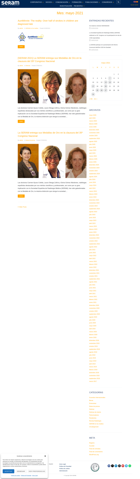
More (21, 46)
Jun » (95, 99)
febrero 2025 (93, 159)
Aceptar (8, 471)
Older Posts (22, 207)
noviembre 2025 (94, 132)
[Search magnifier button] (118, 2)
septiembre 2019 (94, 349)
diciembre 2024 (94, 165)
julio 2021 (92, 285)
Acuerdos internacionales (97, 397)
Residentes (92, 418)
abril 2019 (92, 364)
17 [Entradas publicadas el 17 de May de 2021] (93, 86)
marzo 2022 (93, 261)
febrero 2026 (93, 124)
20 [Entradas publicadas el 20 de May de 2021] (106, 86)
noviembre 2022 (94, 238)
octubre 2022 (93, 241)
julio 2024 (92, 179)
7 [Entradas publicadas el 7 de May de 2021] (109, 78)
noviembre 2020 (94, 308)
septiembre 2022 (94, 244)
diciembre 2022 (94, 235)
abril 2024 (92, 188)
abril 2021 (92, 293)
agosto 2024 (93, 176)
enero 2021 (92, 302)
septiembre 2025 (94, 138)
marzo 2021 (93, 296)
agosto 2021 (93, 282)
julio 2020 (92, 320)
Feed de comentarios (96, 451)
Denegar (21, 471)
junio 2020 (92, 323)
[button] (45, 456)
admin (21, 28)
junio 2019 (92, 358)
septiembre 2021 (94, 279)
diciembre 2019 (94, 340)
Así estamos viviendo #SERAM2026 (99, 25)
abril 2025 (92, 153)
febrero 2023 (93, 229)
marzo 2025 (93, 156)
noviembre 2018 (94, 375)
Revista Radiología (95, 421)
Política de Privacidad (26, 475)
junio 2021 (92, 288)
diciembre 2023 (94, 200)
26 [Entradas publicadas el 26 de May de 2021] (101, 90)
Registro (92, 443)
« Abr (91, 99)
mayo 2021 (92, 290)
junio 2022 (92, 252)
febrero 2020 (93, 334)
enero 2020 (92, 337)
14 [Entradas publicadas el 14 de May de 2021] (110, 82)
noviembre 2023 (94, 203)
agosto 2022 (93, 247)
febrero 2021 (93, 299)
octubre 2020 (93, 311)
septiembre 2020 (94, 314)
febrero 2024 (93, 194)
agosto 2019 (93, 352)
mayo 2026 (92, 115)
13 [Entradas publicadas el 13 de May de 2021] (106, 82)
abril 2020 (92, 328)
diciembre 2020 (94, 305)
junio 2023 (92, 217)
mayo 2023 (92, 220)
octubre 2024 (93, 170)
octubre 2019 (93, 346)
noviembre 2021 (94, 273)
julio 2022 (92, 249)
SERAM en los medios (32, 28)
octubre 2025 (93, 135)
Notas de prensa (30, 140)
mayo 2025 (92, 150)
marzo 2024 (93, 191)
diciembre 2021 (94, 270)
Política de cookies (15, 475)
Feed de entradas (94, 448)
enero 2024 (92, 197)
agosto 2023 (93, 211)
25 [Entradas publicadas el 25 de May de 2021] (97, 90)
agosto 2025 (93, 141)
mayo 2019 (92, 361)
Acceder (91, 446)
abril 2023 (92, 223)
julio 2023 (92, 214)
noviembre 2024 (94, 168)
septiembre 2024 (94, 173)
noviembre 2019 (94, 343)
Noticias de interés (95, 412)
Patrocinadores (94, 415)
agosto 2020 (93, 317)
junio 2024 (92, 182)
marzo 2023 (93, 226)
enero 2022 (92, 267)
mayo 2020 (92, 326)
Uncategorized (93, 427)
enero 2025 (92, 162)
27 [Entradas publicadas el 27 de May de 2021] (106, 90)
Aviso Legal (35, 475)
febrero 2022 (93, 264)
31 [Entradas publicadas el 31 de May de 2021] (93, 94)
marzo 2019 (93, 366)
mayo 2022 (92, 255)
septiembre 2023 (94, 208)
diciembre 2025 (94, 130)
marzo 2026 (93, 121)
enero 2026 (92, 127)
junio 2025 (92, 147)
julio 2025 (92, 144)
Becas (91, 400)
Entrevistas (92, 403)
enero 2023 (92, 232)
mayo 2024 (92, 185)
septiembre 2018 (94, 378)
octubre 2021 (93, 276)
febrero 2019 (93, 369)
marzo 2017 (93, 381)
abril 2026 (92, 118)
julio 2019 (92, 355)
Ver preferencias (37, 471)
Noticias (28, 65)
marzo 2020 (93, 331)
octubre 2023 (93, 206)
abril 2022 (92, 258)
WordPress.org (94, 454)
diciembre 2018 (94, 372)
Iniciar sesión (134, 4)
